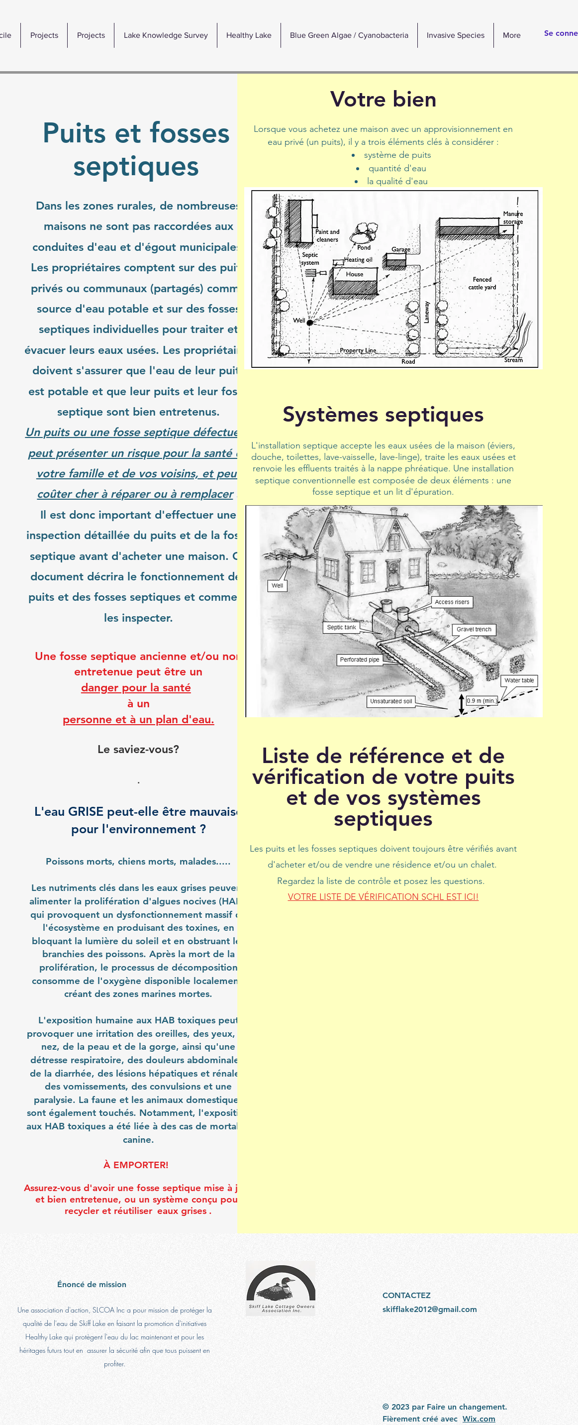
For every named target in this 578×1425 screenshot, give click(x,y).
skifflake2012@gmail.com (430, 1309)
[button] (249, 35)
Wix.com (479, 1419)
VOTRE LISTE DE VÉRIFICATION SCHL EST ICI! (383, 896)
